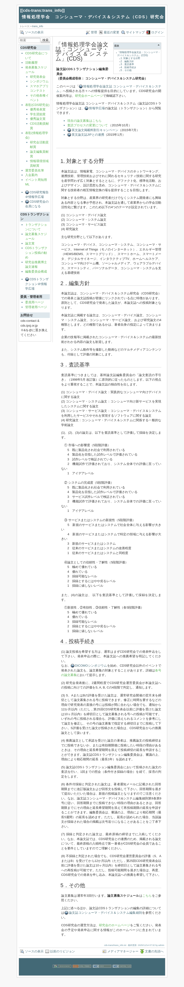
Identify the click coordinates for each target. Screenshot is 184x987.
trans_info (37, 26)
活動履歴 (31, 62)
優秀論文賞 (38, 119)
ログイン (157, 32)
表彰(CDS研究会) (37, 105)
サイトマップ (135, 32)
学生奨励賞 (38, 114)
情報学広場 (97, 108)
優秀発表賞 (38, 109)
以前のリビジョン (62, 951)
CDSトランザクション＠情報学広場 (36, 283)
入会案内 (31, 175)
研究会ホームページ (89, 95)
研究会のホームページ (114, 925)
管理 (94, 32)
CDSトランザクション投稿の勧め (36, 252)
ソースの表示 (34, 32)
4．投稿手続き (128, 67)
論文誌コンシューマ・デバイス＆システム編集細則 (105, 912)
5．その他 (126, 70)
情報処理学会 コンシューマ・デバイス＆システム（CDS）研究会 (93, 17)
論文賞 (29, 243)
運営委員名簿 (34, 170)
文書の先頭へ (154, 951)
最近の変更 (111, 32)
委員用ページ (34, 302)
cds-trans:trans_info (42, 10)
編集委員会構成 (36, 271)
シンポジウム (39, 81)
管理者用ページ (36, 307)
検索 (45, 40)
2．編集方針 (127, 61)
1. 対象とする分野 (130, 58)
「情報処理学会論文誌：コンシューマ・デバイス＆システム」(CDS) (138, 53)
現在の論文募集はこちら (84, 120)
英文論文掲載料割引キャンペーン (95, 130)
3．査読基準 (127, 64)
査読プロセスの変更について (87, 125)
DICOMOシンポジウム (91, 665)
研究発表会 (38, 77)
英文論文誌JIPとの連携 (88, 134)
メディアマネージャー (122, 951)
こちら (147, 895)
